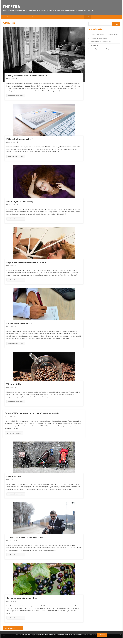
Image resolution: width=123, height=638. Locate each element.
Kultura (58, 17)
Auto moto (15, 17)
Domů (6, 17)
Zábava (80, 17)
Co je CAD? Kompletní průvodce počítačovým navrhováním (32, 413)
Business (25, 17)
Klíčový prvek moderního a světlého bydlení (26, 76)
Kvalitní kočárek (13, 476)
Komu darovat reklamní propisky (21, 323)
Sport (66, 17)
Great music (94, 45)
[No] (121, 635)
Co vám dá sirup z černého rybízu (21, 598)
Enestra (11, 7)
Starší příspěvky (10, 628)
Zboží (87, 17)
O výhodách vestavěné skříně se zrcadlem (26, 262)
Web (73, 17)
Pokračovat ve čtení (15, 95)
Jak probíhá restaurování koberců (101, 41)
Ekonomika (49, 17)
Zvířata (95, 17)
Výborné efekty (13, 384)
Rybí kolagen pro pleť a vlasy (19, 201)
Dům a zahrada (36, 17)
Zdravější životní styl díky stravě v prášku (25, 537)
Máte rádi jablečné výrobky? (19, 139)
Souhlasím (102, 634)
